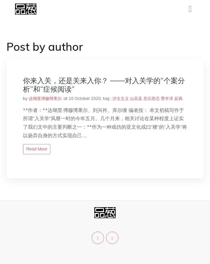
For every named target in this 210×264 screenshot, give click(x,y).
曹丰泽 (167, 98)
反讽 (178, 98)
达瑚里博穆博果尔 (45, 98)
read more (36, 148)
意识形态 (151, 98)
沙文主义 (120, 98)
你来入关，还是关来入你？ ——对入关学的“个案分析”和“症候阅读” (104, 85)
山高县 (136, 98)
